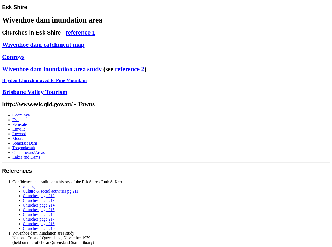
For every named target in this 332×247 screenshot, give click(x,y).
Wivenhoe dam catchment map (43, 44)
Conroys (13, 56)
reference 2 (129, 69)
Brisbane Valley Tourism (34, 91)
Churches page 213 (39, 200)
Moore (18, 138)
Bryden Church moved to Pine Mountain (44, 80)
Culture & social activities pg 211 (51, 191)
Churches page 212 (39, 196)
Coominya (21, 115)
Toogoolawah (23, 148)
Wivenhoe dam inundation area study (52, 69)
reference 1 (80, 33)
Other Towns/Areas (28, 152)
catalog (29, 186)
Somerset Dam (24, 143)
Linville (19, 129)
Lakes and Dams (26, 157)
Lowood (19, 134)
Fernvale (19, 124)
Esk (15, 120)
